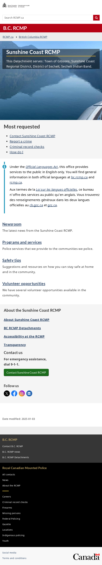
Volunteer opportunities (23, 283)
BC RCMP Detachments (22, 328)
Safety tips (11, 260)
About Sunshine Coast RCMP (26, 320)
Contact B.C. (12, 446)
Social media (9, 552)
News (5, 480)
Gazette (6, 524)
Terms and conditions (14, 558)
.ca (8, 37)
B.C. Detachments (15, 457)
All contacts (8, 474)
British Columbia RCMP (33, 37)
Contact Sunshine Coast (27, 372)
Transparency (15, 345)
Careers (6, 496)
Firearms (7, 507)
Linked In (29, 393)
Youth (5, 540)
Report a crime (21, 141)
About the (11, 485)
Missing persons (11, 513)
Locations (7, 529)
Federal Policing (11, 518)
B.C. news (11, 451)
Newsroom (11, 224)
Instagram (22, 392)
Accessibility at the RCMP (24, 336)
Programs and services (22, 242)
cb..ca (36, 205)
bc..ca (79, 177)
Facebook (14, 392)
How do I (16, 152)
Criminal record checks (27, 147)
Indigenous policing (13, 535)
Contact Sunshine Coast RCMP (32, 136)
